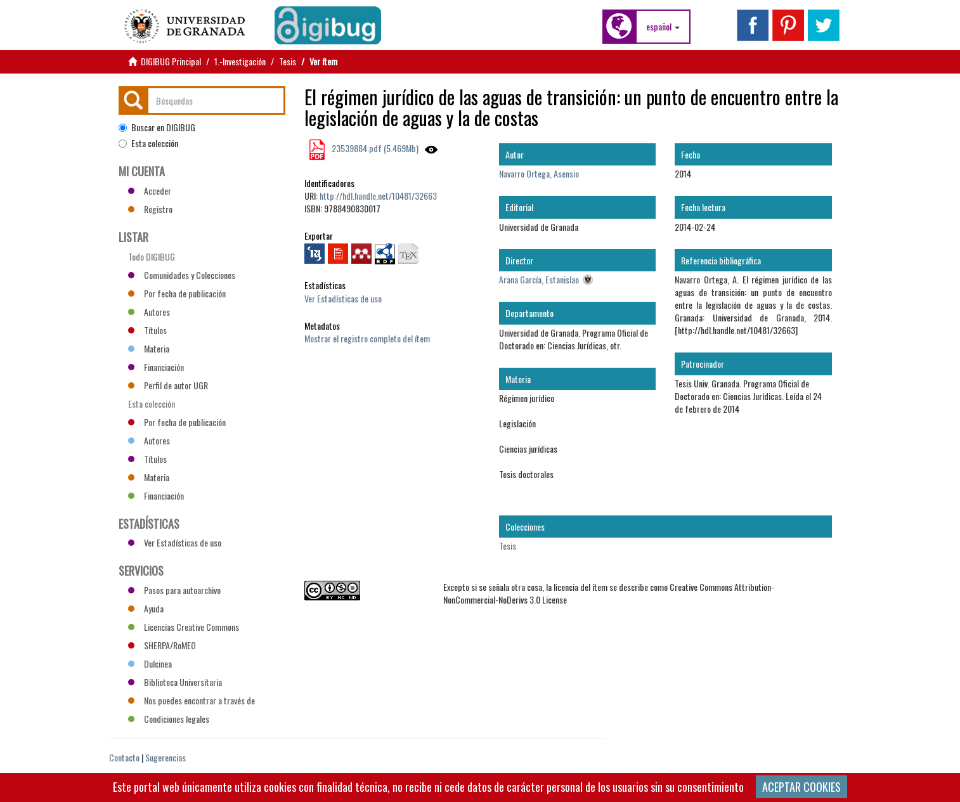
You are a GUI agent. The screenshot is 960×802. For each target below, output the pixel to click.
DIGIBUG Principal (171, 61)
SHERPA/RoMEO (162, 645)
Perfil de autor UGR (168, 385)
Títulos (147, 330)
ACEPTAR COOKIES (801, 787)
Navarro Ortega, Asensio (539, 173)
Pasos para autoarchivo (174, 590)
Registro (150, 209)
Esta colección (148, 143)
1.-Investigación (240, 61)
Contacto (124, 757)
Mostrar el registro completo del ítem (367, 338)
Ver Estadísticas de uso (343, 298)
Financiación (156, 366)
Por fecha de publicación (177, 293)
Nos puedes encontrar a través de (191, 700)
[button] (663, 27)
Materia (148, 348)
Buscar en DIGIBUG (157, 127)
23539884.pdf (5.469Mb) (374, 148)
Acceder (149, 190)
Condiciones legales (168, 718)
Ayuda (146, 608)
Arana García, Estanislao (539, 279)
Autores (149, 311)
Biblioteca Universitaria (175, 682)
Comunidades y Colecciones (181, 274)
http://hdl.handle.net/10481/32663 (378, 195)
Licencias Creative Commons (183, 626)
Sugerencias (165, 757)
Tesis (287, 61)
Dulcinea (150, 663)
